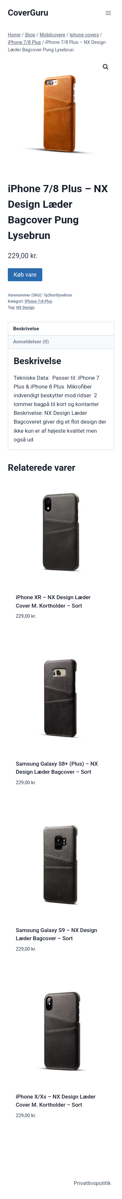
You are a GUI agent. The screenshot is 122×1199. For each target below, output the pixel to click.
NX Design (25, 307)
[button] (106, 67)
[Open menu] (108, 13)
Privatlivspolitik (92, 1183)
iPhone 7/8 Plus (38, 301)
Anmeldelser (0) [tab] (31, 342)
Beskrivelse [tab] (26, 329)
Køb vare (25, 274)
